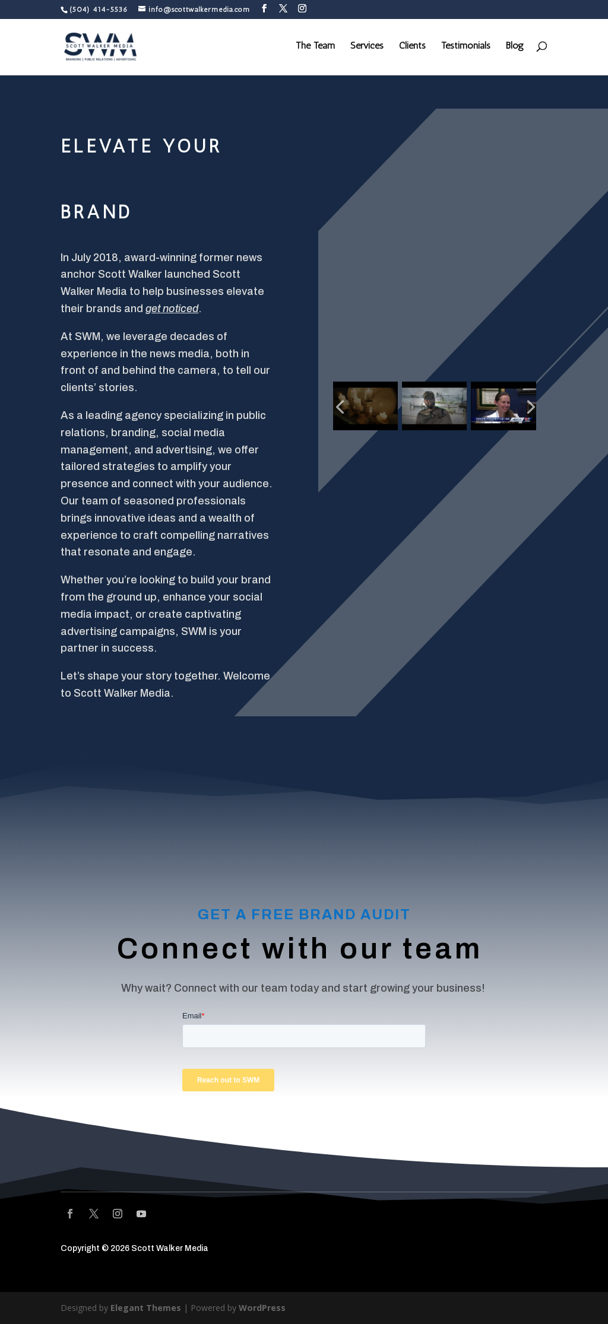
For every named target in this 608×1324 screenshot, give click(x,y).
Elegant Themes (145, 1307)
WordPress (262, 1307)
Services (367, 48)
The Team (315, 48)
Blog (515, 48)
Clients (412, 48)
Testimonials (465, 48)
